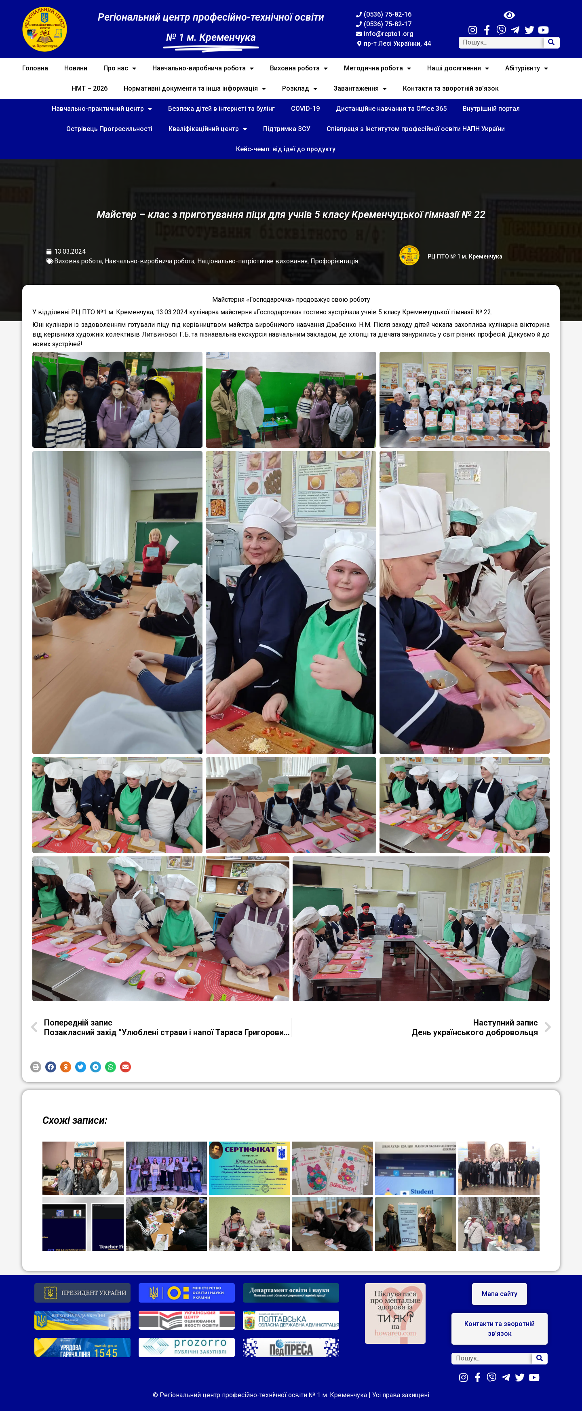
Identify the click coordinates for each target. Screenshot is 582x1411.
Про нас (119, 68)
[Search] (551, 43)
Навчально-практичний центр (102, 109)
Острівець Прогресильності (109, 129)
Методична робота (377, 68)
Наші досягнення (458, 68)
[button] (35, 1066)
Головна (35, 68)
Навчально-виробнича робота (203, 68)
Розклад (299, 88)
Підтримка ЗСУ (286, 129)
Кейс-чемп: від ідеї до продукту (285, 149)
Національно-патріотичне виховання (252, 261)
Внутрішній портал (491, 108)
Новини (75, 68)
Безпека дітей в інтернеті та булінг (221, 108)
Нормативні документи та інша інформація (195, 88)
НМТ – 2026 (90, 88)
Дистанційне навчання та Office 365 (391, 108)
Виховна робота (299, 68)
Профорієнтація (334, 261)
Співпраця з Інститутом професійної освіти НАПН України (416, 129)
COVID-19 (305, 108)
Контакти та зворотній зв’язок (451, 88)
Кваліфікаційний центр (208, 129)
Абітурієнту (526, 68)
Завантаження (360, 88)
